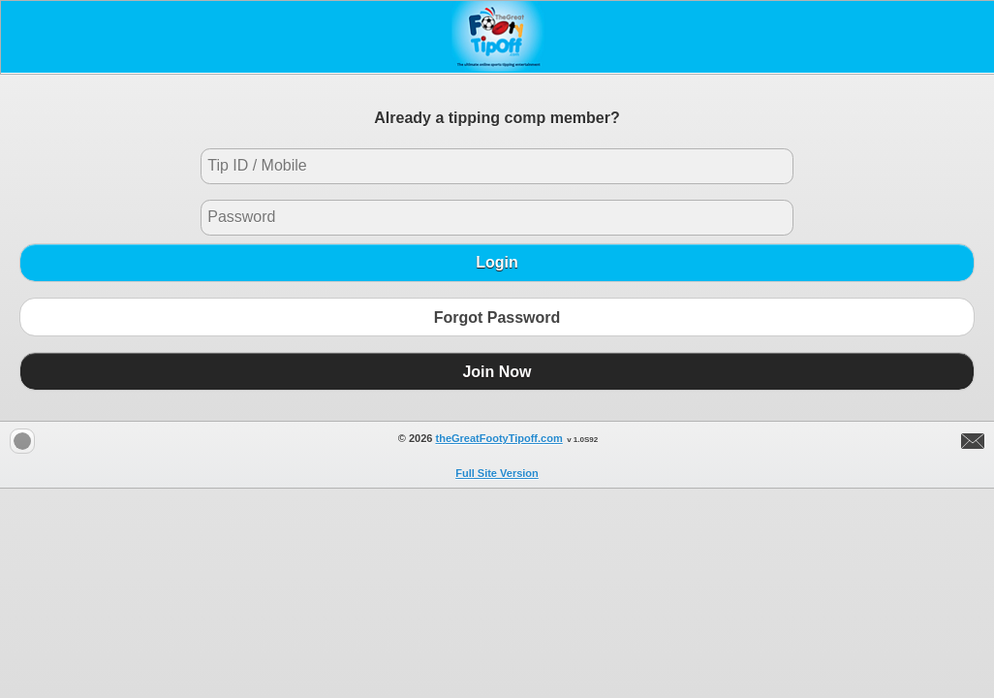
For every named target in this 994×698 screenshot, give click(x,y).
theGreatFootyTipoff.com (499, 438)
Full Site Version (497, 473)
